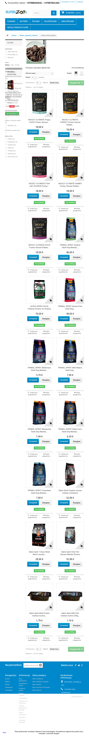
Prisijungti (80, 2)
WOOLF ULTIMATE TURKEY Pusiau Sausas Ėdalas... (70, 122)
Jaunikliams (13, 100)
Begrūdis (12, 125)
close (4, 732)
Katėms (24, 21)
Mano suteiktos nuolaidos (41, 681)
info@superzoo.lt (76, 696)
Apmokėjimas (23, 698)
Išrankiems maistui (12, 130)
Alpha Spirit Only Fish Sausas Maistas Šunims (70, 553)
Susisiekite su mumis (68, 2)
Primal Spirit (13, 54)
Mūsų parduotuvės (17, 27)
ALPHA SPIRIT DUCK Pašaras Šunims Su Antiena (39, 307)
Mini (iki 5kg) (13, 91)
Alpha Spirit (12, 51)
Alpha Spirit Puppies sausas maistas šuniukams (70, 491)
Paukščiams (50, 21)
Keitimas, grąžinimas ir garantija (23, 707)
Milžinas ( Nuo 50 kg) (13, 88)
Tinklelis (76, 73)
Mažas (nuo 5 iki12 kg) (13, 83)
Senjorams (12, 103)
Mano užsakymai (38, 679)
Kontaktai (22, 717)
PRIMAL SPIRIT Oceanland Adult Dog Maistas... (39, 491)
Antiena (11, 139)
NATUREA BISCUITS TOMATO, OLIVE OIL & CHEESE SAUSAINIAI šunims (13, 190)
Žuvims (36, 21)
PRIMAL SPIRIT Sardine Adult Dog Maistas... (70, 246)
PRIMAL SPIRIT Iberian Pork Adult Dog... (70, 307)
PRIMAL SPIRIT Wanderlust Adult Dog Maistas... (39, 430)
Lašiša (11, 148)
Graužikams (67, 21)
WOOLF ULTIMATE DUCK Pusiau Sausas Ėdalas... (39, 246)
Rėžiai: (7, 65)
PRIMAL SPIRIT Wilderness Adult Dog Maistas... (39, 369)
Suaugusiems (13, 106)
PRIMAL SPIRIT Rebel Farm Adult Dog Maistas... (70, 430)
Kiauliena (12, 145)
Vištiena (12, 153)
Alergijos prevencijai (12, 115)
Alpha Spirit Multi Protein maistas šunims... (39, 614)
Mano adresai (37, 684)
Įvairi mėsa (13, 156)
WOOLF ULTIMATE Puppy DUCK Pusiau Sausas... (39, 121)
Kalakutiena (12, 142)
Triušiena (12, 151)
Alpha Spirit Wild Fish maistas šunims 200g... (70, 614)
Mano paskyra (39, 675)
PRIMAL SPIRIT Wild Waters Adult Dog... (70, 369)
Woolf (10, 57)
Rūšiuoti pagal (30, 73)
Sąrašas (81, 73)
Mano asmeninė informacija (41, 687)
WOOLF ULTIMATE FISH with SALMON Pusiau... (39, 185)
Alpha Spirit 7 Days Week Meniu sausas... (39, 553)
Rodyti (28, 77)
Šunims (11, 21)
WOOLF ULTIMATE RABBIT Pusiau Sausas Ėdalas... (70, 185)
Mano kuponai (37, 690)
